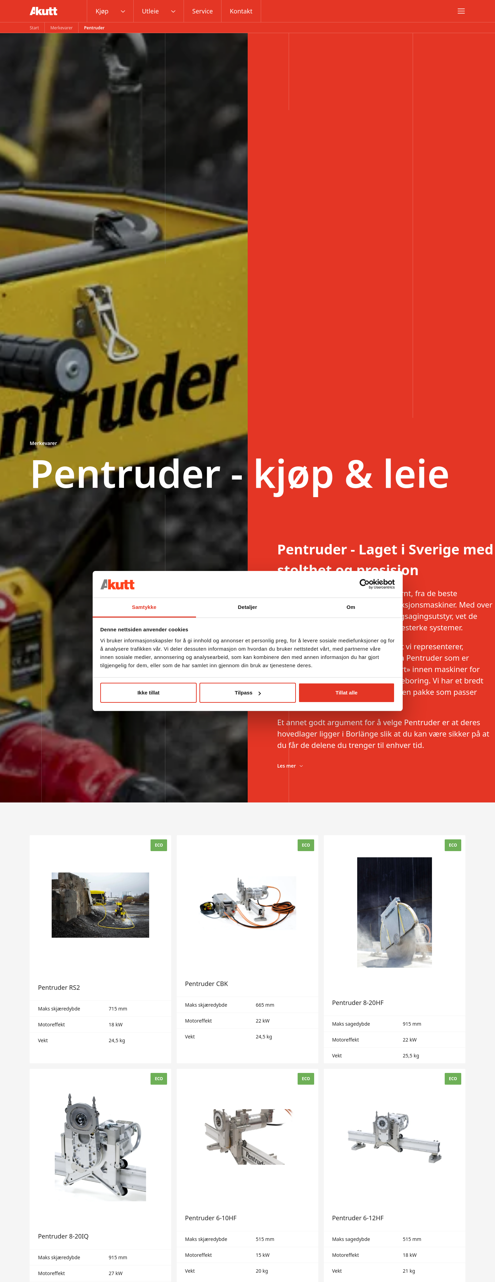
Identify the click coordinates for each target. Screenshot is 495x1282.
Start (34, 28)
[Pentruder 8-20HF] (394, 949)
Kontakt (241, 11)
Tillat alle (347, 693)
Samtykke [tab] (144, 607)
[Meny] (461, 11)
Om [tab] (351, 607)
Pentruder (94, 28)
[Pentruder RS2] (100, 949)
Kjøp (102, 11)
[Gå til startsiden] (43, 11)
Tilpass (248, 693)
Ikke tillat (148, 693)
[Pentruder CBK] (247, 949)
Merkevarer (61, 28)
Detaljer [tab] (247, 607)
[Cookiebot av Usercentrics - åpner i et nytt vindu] (364, 584)
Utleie (150, 11)
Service (202, 11)
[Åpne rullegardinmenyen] (123, 11)
